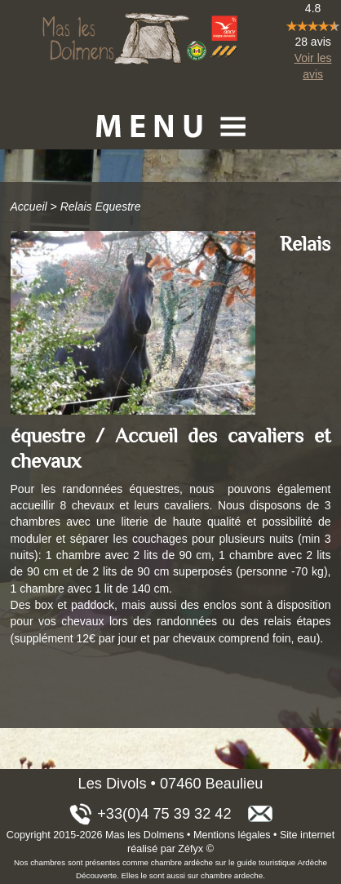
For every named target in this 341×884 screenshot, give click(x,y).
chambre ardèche (182, 862)
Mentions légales (232, 835)
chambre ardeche (232, 875)
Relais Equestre (100, 206)
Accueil (29, 206)
